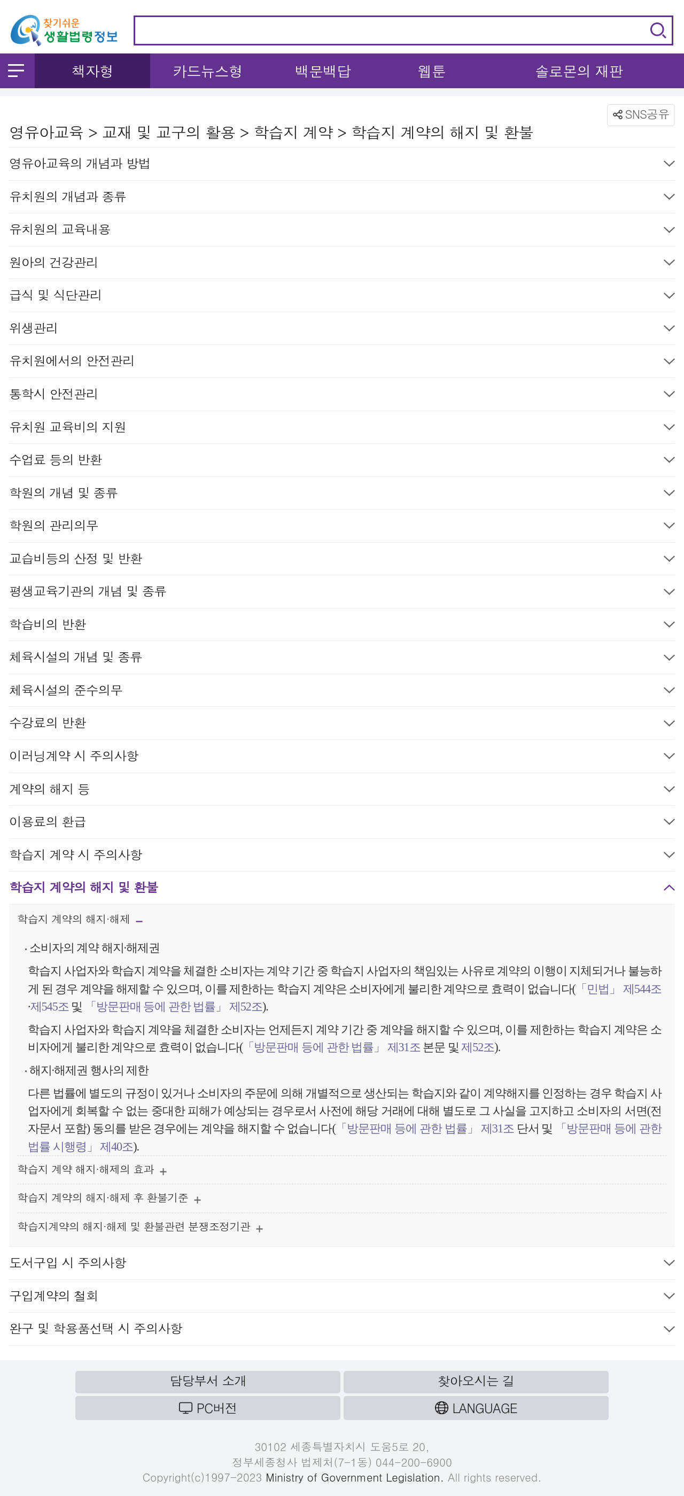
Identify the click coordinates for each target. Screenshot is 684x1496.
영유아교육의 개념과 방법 (342, 165)
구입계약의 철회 (342, 1297)
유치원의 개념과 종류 (342, 198)
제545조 (49, 1006)
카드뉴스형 (208, 70)
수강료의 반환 (342, 724)
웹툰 (432, 70)
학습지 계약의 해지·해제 (80, 922)
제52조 (477, 1047)
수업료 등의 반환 (342, 461)
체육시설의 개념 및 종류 (342, 658)
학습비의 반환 (342, 626)
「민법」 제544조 (619, 989)
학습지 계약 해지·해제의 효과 (92, 1171)
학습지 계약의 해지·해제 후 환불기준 (109, 1200)
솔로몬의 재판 (579, 70)
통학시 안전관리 (342, 395)
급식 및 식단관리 (342, 297)
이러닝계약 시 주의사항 (342, 757)
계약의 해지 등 (342, 791)
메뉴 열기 (16, 70)
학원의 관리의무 (342, 527)
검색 (658, 30)
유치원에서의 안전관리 (342, 362)
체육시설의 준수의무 (342, 692)
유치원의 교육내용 (342, 231)
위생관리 (342, 330)
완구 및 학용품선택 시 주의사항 (342, 1330)
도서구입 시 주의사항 (342, 1264)
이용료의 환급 (342, 823)
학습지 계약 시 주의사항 (342, 856)
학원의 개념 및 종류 (342, 494)
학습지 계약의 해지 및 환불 (342, 889)
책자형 (93, 70)
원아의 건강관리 (342, 264)
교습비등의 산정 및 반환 (342, 560)
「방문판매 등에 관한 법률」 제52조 (173, 1006)
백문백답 (323, 70)
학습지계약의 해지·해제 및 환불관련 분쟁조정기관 (140, 1229)
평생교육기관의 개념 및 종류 (342, 593)
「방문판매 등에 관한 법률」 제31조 (331, 1047)
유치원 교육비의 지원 (342, 429)
